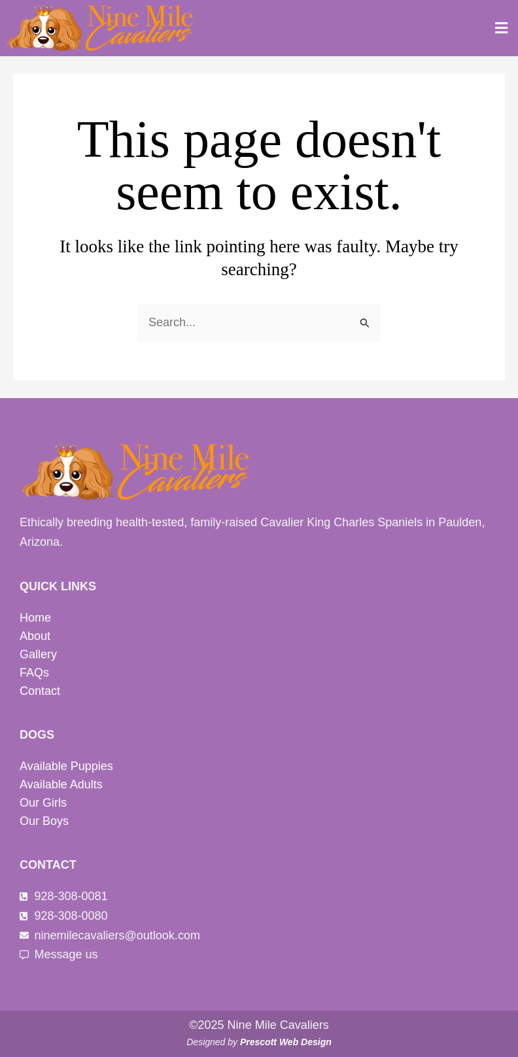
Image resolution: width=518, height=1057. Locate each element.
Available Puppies (66, 766)
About (35, 636)
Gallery (38, 654)
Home (35, 617)
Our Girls (43, 802)
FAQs (34, 672)
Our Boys (44, 821)
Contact (40, 690)
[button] (502, 28)
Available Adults (61, 784)
